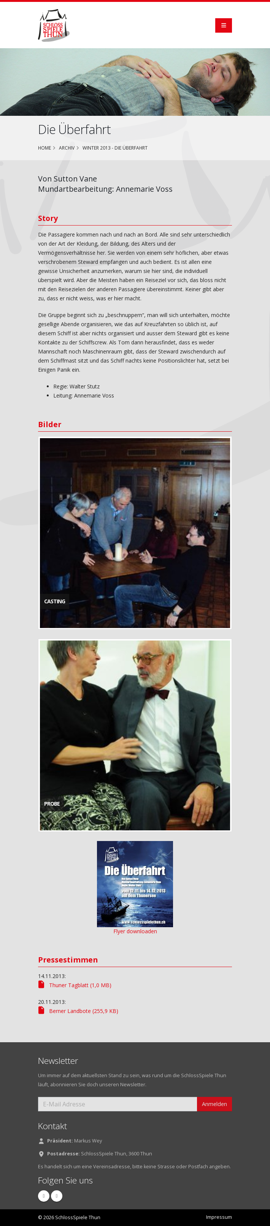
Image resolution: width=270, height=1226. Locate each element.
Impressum (219, 1217)
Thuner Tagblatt (74, 985)
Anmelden (214, 1104)
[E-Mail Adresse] (117, 1104)
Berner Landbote (78, 1011)
